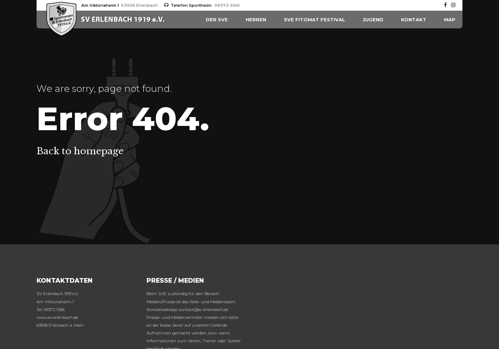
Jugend (373, 19)
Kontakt (413, 19)
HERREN (256, 19)
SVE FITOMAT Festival (314, 19)
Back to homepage (80, 151)
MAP (449, 19)
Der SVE (217, 19)
